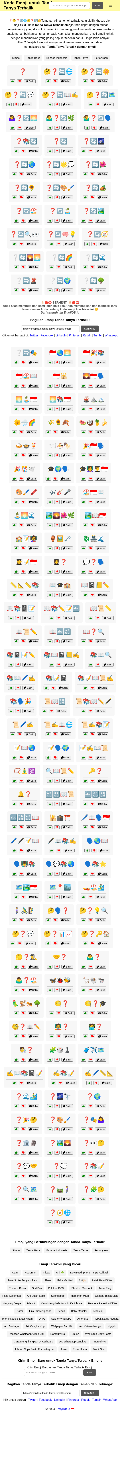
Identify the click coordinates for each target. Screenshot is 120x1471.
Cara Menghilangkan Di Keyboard (33, 1341)
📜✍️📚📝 (95, 724)
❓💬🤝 (26, 1166)
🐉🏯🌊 (94, 538)
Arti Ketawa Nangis (90, 1326)
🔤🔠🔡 (95, 794)
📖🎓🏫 (60, 585)
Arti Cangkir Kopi (35, 1326)
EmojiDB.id (63, 1409)
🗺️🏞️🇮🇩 (26, 887)
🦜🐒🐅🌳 (26, 1003)
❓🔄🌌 (94, 141)
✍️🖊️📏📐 (99, 1073)
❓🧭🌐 (60, 1212)
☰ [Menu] (111, 5)
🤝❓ (60, 957)
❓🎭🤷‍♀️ (94, 1119)
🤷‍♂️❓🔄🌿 (60, 118)
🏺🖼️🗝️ (60, 538)
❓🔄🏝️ (60, 211)
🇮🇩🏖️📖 (26, 376)
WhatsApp (111, 335)
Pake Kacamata (11, 1295)
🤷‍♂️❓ (93, 957)
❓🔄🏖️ (26, 211)
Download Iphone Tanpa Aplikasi (89, 1272)
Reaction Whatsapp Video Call (26, 1333)
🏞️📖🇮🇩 (95, 515)
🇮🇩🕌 (60, 376)
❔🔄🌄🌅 (26, 257)
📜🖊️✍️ (23, 724)
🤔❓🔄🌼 (95, 71)
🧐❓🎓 (95, 1003)
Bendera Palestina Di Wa (102, 1303)
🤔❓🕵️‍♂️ (26, 957)
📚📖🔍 (101, 655)
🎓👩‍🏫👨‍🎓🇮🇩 (93, 469)
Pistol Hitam (80, 1349)
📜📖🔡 (55, 701)
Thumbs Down (17, 1288)
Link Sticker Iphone (40, 1311)
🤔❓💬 (23, 933)
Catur (15, 1272)
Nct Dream (31, 1272)
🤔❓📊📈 (58, 933)
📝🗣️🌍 (58, 748)
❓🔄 (60, 141)
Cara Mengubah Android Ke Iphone (61, 1303)
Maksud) (98, 1311)
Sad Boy (37, 1288)
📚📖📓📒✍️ (62, 655)
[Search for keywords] (69, 5)
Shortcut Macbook (81, 1288)
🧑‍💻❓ (95, 1026)
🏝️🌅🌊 (24, 515)
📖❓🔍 (94, 631)
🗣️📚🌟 (95, 864)
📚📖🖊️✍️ (20, 678)
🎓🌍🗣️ (58, 469)
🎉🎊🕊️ (24, 469)
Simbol (16, 57)
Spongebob (58, 1295)
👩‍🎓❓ (60, 562)
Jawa (64, 1349)
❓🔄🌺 (95, 164)
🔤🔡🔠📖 (24, 817)
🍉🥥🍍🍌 (93, 422)
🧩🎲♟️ (60, 1050)
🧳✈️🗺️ (94, 1050)
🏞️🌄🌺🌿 (60, 515)
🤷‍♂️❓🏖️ (26, 980)
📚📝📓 (56, 678)
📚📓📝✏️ (20, 655)
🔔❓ (24, 794)
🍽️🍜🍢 (60, 445)
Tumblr (97, 335)
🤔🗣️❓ (58, 910)
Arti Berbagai (11, 1326)
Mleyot (31, 1303)
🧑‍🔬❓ (26, 1050)
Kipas (46, 1272)
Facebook (46, 335)
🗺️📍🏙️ (60, 887)
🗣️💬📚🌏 (60, 864)
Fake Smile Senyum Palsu (23, 1280)
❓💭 (60, 1166)
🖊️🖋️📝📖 (24, 841)
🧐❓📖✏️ (26, 1026)
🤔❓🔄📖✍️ (60, 95)
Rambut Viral (58, 1333)
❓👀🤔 (94, 1143)
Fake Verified (65, 1280)
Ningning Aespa (12, 1303)
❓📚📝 (94, 1166)
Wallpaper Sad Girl (62, 1326)
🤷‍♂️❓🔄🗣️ (97, 118)
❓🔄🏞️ (94, 211)
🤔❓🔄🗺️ (100, 95)
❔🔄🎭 (26, 353)
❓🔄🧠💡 (61, 234)
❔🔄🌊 (95, 257)
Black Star (99, 1349)
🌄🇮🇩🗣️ (94, 376)
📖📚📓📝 (20, 608)
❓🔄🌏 (24, 164)
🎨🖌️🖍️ (26, 492)
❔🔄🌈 (62, 257)
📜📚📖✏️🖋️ (94, 701)
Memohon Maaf (80, 1295)
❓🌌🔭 (60, 1096)
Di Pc (42, 1318)
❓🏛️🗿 (26, 1143)
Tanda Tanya (81, 57)
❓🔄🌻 (24, 187)
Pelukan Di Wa (56, 1288)
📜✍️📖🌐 (58, 724)
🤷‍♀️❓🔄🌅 (22, 118)
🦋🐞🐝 (60, 980)
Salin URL (89, 328)
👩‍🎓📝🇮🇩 (26, 562)
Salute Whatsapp (61, 1318)
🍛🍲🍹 (26, 445)
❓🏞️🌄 (60, 1143)
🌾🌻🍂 (58, 422)
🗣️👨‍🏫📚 (24, 864)
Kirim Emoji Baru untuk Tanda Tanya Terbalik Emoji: (60, 1367)
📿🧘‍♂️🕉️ (24, 771)
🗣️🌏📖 (97, 841)
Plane (47, 1280)
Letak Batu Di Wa (102, 1280)
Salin (30, 81)
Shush (75, 1333)
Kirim (89, 1372)
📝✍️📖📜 (93, 748)
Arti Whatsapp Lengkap (72, 1341)
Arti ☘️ (60, 1272)
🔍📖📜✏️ (60, 771)
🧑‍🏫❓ (61, 1026)
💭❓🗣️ (94, 562)
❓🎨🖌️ (60, 1119)
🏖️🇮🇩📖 (94, 492)
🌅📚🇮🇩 (60, 399)
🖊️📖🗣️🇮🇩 (95, 817)
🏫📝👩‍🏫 (26, 538)
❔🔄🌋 (26, 280)
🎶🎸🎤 (60, 492)
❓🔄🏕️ (95, 187)
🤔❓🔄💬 (19, 95)
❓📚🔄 (26, 141)
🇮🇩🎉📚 (94, 353)
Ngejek (112, 1326)
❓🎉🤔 (26, 1119)
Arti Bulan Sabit (36, 1295)
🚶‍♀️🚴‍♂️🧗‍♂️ (24, 910)
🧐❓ (61, 1003)
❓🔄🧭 (97, 234)
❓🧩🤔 (94, 1189)
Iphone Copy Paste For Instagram (34, 1349)
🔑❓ (95, 771)
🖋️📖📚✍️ (61, 841)
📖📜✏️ (26, 631)
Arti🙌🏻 (82, 1280)
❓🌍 (93, 1096)
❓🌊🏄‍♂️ (26, 1096)
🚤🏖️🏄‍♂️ (94, 887)
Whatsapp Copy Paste (98, 1333)
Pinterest (74, 335)
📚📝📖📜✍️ (95, 678)
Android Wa (99, 1341)
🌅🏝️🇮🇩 (26, 399)
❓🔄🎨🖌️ (60, 187)
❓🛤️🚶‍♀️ (60, 1189)
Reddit (87, 335)
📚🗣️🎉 (21, 701)
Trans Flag (105, 1288)
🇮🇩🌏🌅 (60, 353)
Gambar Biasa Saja (106, 1295)
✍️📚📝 (64, 1073)
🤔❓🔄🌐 (58, 71)
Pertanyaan (101, 57)
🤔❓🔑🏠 (95, 933)
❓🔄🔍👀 (24, 234)
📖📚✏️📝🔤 (62, 608)
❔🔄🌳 (94, 280)
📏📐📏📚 (24, 585)
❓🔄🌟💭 (60, 164)
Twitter (34, 335)
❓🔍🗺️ (26, 1189)
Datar (20, 1311)
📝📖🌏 (24, 748)
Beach (61, 1311)
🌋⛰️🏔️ (94, 399)
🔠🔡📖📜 (60, 794)
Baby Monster (79, 1311)
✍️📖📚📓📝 (24, 1073)
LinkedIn (61, 335)
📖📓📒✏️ (95, 585)
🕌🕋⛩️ (60, 817)
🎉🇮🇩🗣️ (94, 445)
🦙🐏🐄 (94, 980)
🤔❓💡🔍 (93, 910)
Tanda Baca (33, 57)
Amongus (82, 1318)
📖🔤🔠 (60, 631)
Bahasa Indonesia (56, 57)
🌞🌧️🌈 (24, 422)
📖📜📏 (101, 608)
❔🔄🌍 (60, 280)
